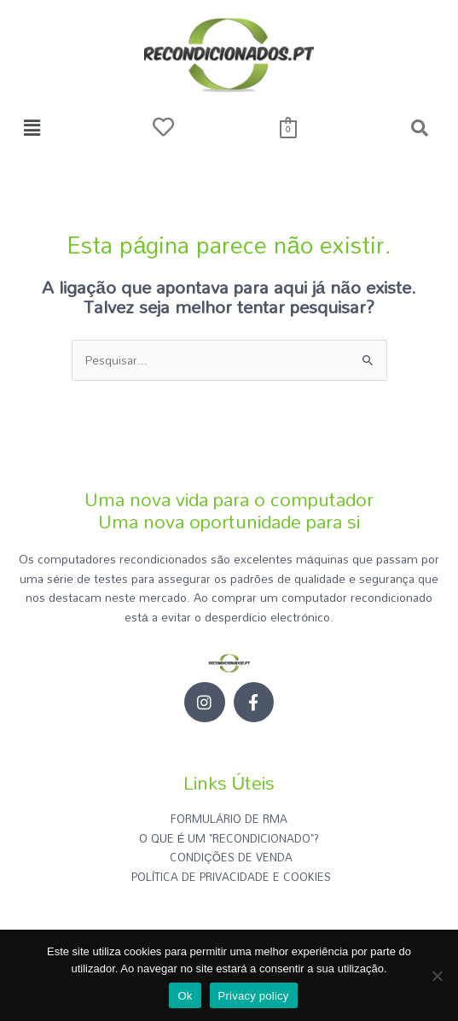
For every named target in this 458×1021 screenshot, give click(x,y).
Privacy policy (253, 995)
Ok (184, 995)
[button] (31, 128)
